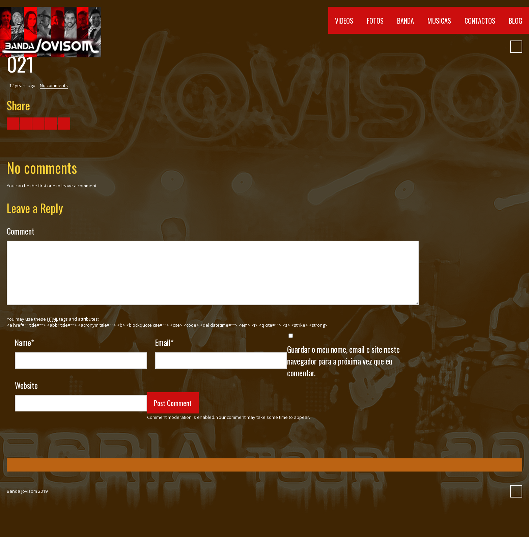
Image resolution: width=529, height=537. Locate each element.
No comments (54, 85)
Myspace (487, 47)
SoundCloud (475, 47)
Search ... (516, 47)
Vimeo (463, 47)
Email (164, 342)
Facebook (439, 47)
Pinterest (500, 47)
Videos (344, 21)
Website (26, 385)
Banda (405, 21)
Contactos (480, 21)
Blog (515, 21)
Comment (20, 231)
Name (24, 342)
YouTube (451, 47)
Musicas (439, 21)
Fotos (375, 21)
